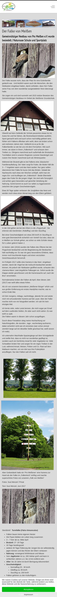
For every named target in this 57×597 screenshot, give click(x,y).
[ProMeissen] (8, 6)
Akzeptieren (28, 589)
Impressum (28, 594)
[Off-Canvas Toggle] (53, 7)
